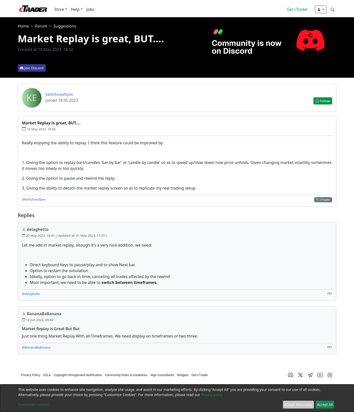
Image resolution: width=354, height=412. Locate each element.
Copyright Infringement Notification (78, 375)
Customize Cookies (33, 404)
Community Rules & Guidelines (126, 375)
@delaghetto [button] (31, 294)
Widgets (183, 375)
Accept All (325, 404)
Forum (41, 26)
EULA (47, 375)
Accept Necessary (298, 404)
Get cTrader (297, 9)
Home (23, 26)
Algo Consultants (162, 375)
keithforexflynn (59, 94)
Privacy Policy (30, 375)
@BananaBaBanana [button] (36, 347)
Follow (322, 101)
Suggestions (64, 26)
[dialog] (177, 398)
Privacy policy (212, 394)
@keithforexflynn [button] (34, 199)
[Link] (329, 293)
